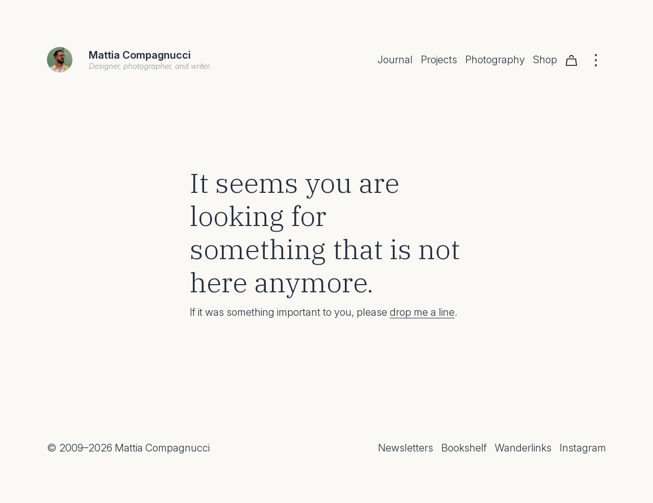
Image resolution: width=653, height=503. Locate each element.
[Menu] (596, 59)
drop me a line (422, 312)
